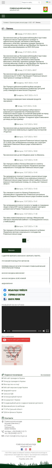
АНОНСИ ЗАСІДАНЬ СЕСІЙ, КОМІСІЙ (14, 278)
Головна (5, 22)
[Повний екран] (47, 331)
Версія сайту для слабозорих (16, 340)
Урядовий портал (9, 391)
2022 (30, 22)
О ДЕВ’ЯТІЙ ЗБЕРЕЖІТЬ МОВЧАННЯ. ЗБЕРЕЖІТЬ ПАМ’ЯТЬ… (21, 256)
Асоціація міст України (11, 400)
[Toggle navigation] (3, 2)
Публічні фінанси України (12, 412)
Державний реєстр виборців (14, 406)
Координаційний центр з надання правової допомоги (23, 403)
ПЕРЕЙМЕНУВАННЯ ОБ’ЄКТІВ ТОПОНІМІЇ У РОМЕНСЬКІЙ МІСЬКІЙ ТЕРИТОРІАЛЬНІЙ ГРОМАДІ (23, 267)
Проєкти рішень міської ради (18, 22)
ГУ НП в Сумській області (12, 409)
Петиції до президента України (14, 381)
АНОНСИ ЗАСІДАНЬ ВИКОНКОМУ (13, 273)
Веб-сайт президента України (14, 378)
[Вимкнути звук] (44, 331)
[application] (26, 319)
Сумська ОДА (8, 394)
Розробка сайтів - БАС (26, 459)
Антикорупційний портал (12, 397)
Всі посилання (45, 375)
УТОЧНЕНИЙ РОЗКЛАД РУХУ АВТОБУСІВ (15, 261)
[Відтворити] (4, 331)
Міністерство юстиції (11, 384)
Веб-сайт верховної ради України (15, 387)
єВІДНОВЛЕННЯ (7, 283)
